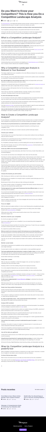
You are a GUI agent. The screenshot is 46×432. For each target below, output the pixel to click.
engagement (30, 145)
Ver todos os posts (39, 390)
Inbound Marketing (11, 210)
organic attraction (29, 194)
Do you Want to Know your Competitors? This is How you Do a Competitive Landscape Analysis (22, 14)
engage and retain (39, 84)
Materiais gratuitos (17, 426)
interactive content (30, 276)
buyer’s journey (37, 50)
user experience (6, 223)
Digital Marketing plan (33, 62)
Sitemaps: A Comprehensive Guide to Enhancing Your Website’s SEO (11, 406)
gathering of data (10, 105)
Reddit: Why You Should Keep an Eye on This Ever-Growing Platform (34, 397)
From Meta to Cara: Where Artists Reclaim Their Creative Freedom (10, 397)
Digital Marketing (6, 24)
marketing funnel (15, 276)
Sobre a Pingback (28, 426)
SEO (22, 307)
